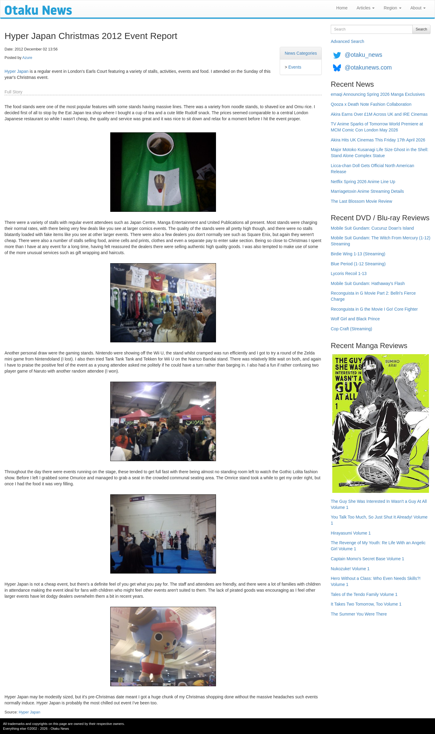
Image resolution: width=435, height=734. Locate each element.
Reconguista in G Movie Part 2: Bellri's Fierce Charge (373, 296)
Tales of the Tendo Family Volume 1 (364, 594)
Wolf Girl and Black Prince (355, 318)
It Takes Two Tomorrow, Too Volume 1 (366, 604)
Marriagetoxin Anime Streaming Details (367, 191)
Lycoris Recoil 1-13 (349, 273)
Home (341, 7)
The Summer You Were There (359, 614)
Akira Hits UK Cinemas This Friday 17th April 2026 (378, 139)
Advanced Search (347, 41)
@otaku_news (363, 54)
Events (294, 67)
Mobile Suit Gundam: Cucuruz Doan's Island (372, 228)
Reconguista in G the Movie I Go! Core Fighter (374, 309)
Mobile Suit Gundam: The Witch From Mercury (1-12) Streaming (380, 240)
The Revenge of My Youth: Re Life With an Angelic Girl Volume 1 (378, 545)
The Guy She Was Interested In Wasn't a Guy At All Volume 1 (379, 504)
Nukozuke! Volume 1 (350, 568)
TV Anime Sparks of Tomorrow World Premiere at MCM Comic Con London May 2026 (377, 126)
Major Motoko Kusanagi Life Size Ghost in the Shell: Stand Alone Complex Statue (379, 152)
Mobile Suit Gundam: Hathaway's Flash (368, 283)
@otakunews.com (368, 67)
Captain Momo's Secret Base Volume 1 (367, 558)
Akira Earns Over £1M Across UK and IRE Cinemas (379, 114)
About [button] (418, 7)
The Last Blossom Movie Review (361, 201)
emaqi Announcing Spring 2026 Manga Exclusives (378, 94)
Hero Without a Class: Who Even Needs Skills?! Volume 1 (375, 581)
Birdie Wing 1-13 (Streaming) (358, 253)
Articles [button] (365, 7)
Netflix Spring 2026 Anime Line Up (363, 181)
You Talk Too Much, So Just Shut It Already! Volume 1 (379, 520)
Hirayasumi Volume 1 (351, 533)
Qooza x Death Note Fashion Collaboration (371, 104)
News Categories (301, 53)
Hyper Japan (16, 71)
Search (421, 29)
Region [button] (392, 7)
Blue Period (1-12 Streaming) (358, 263)
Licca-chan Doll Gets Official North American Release (372, 168)
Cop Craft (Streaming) (351, 328)
